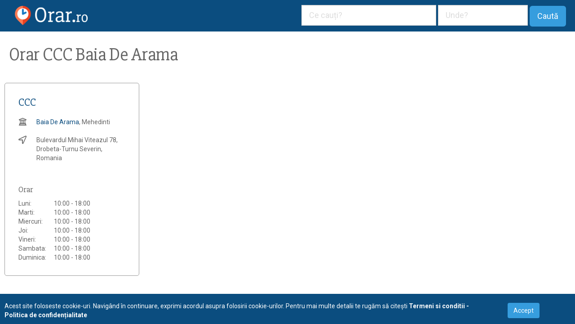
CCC (27, 102)
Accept (523, 310)
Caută (547, 16)
